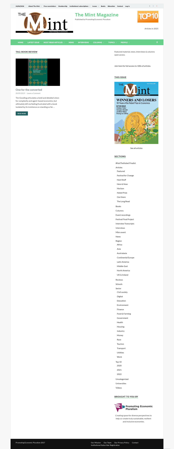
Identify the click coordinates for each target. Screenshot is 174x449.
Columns (97, 42)
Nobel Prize (122, 192)
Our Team (107, 443)
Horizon (120, 188)
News (71, 42)
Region (119, 241)
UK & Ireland (122, 275)
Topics (111, 42)
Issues (94, 6)
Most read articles (53, 42)
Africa (119, 244)
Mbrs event (121, 232)
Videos (119, 387)
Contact (120, 6)
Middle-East (122, 266)
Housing (120, 326)
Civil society (122, 292)
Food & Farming (124, 313)
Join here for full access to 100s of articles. (132, 66)
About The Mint (34, 6)
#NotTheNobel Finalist (126, 163)
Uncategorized (122, 379)
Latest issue (33, 42)
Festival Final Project (125, 219)
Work (119, 357)
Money (120, 335)
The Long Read (123, 201)
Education (111, 6)
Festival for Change (125, 175)
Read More (21, 112)
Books (103, 6)
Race (119, 339)
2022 (119, 374)
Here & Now (122, 184)
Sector (118, 288)
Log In (127, 6)
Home (20, 42)
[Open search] (157, 42)
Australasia (122, 253)
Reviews (119, 279)
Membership (62, 6)
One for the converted (29, 89)
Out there (121, 197)
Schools (119, 284)
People (124, 42)
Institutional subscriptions (79, 6)
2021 (119, 370)
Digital (120, 296)
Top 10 (119, 362)
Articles (119, 167)
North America (123, 270)
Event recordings (123, 215)
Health (120, 322)
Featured (121, 171)
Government (122, 318)
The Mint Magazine (96, 15)
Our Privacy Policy (121, 443)
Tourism (120, 344)
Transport (121, 348)
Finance (120, 309)
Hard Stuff (121, 180)
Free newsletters (50, 6)
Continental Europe (125, 257)
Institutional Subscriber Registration (105, 445)
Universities (121, 383)
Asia (119, 249)
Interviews (83, 42)
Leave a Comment (33, 93)
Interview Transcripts (125, 223)
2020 (119, 365)
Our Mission (96, 443)
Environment (122, 305)
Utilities (120, 352)
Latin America (123, 262)
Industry (120, 331)
